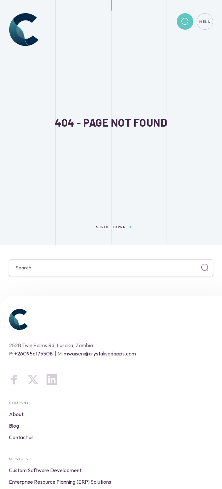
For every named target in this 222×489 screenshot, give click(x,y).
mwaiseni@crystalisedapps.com (100, 353)
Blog (14, 425)
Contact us (21, 437)
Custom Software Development (45, 470)
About (16, 414)
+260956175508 (33, 353)
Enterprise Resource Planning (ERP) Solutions (60, 481)
